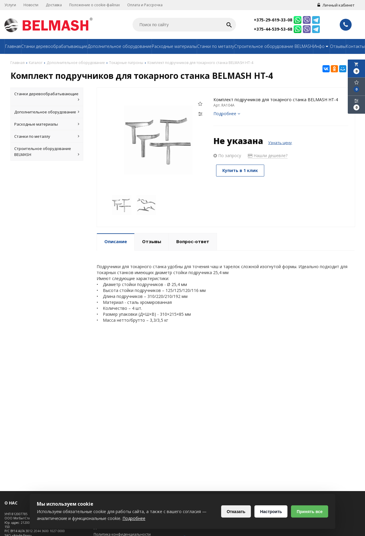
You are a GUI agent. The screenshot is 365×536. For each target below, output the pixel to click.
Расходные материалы (174, 46)
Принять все (309, 511)
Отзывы (338, 46)
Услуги (10, 4)
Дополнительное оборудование (120, 46)
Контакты (355, 46)
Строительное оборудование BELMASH (273, 46)
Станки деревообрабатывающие (54, 46)
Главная (13, 46)
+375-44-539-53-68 (273, 29)
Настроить (271, 511)
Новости (30, 4)
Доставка (54, 4)
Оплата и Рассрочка (145, 4)
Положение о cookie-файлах (94, 4)
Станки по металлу (215, 46)
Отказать (235, 511)
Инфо (321, 46)
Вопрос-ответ (192, 241)
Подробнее (226, 113)
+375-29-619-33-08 (273, 20)
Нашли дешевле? (267, 155)
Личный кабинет (336, 5)
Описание (115, 241)
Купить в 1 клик (240, 170)
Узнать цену (280, 142)
